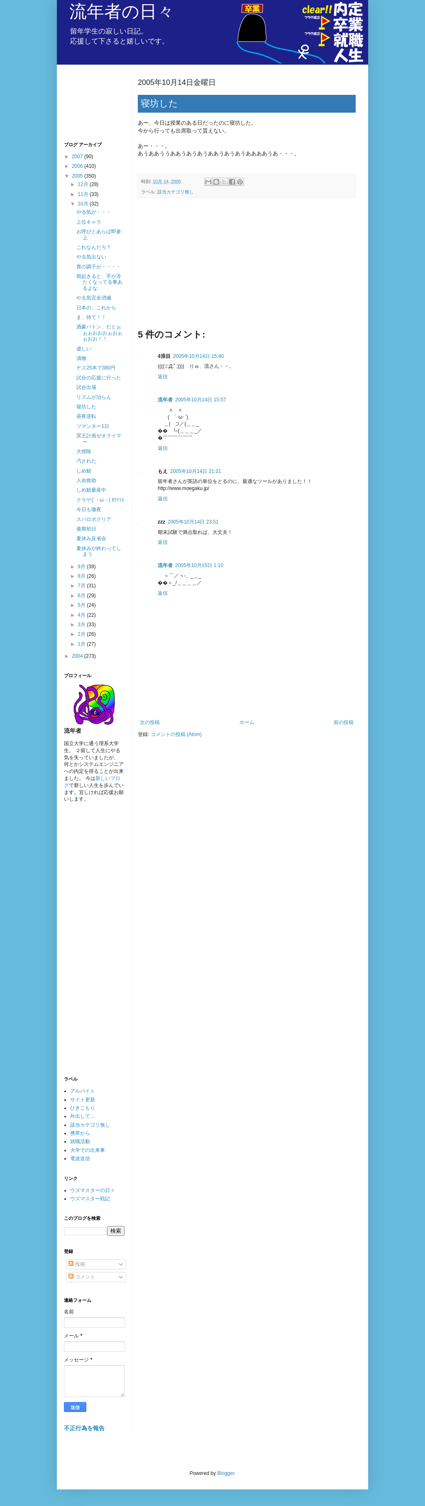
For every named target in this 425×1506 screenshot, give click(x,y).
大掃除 (83, 451)
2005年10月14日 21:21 (195, 471)
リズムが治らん (93, 397)
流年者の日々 (121, 11)
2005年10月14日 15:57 (200, 400)
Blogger (225, 1473)
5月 (82, 605)
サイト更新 (82, 1100)
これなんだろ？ (93, 247)
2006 (78, 166)
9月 (82, 567)
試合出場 (86, 387)
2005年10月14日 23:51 (193, 522)
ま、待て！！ (91, 317)
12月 (84, 184)
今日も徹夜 (88, 509)
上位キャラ (88, 222)
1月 (82, 644)
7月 (82, 586)
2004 (78, 656)
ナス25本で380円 (95, 368)
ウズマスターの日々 (92, 1190)
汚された (86, 461)
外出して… (82, 1116)
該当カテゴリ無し (175, 191)
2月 (82, 634)
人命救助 (86, 480)
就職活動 (80, 1141)
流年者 (165, 400)
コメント (81, 1277)
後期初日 (86, 529)
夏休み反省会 (91, 538)
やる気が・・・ (93, 212)
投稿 (76, 1264)
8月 (82, 576)
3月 (82, 625)
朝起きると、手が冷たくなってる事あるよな (99, 282)
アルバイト (82, 1091)
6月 (82, 596)
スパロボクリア (93, 519)
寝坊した (86, 407)
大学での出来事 (87, 1150)
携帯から (80, 1133)
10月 (84, 204)
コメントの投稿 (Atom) (176, 734)
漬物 (81, 358)
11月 (84, 194)
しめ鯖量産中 (91, 490)
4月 (82, 615)
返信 (163, 376)
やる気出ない (91, 257)
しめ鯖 (83, 471)
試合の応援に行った (98, 378)
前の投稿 (344, 722)
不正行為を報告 (84, 1428)
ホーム (246, 722)
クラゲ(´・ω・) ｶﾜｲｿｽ (100, 500)
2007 (78, 156)
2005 (78, 176)
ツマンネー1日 (92, 426)
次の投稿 (150, 722)
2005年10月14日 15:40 (198, 356)
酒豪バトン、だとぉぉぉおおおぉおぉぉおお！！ (99, 333)
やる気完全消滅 (93, 298)
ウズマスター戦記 (90, 1199)
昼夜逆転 (86, 416)
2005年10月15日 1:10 (199, 565)
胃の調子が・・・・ (98, 267)
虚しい (83, 349)
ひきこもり (82, 1108)
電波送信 (80, 1158)
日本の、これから (96, 308)
